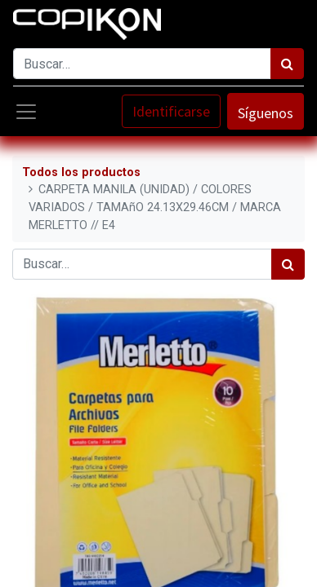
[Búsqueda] (287, 63)
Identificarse (171, 111)
